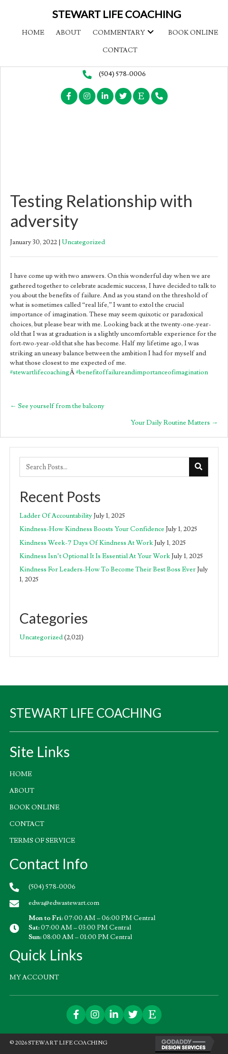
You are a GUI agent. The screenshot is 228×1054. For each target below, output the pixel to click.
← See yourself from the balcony (57, 406)
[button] (150, 31)
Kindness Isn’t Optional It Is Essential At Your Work (94, 556)
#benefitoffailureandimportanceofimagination (142, 372)
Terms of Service (42, 840)
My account (34, 977)
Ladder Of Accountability (55, 516)
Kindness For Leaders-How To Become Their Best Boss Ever (107, 569)
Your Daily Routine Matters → (174, 422)
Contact (27, 824)
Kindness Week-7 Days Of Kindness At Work (86, 543)
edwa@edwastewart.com (63, 903)
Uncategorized (83, 242)
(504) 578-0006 (122, 74)
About (22, 791)
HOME (21, 774)
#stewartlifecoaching (39, 372)
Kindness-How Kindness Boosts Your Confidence (91, 529)
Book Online (34, 807)
